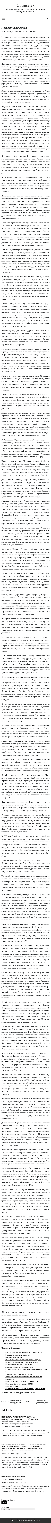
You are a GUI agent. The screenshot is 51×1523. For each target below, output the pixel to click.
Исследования (30, 1417)
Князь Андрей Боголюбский (11, 1479)
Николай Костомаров (28, 32)
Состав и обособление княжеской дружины (17, 1451)
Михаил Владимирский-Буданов (10, 1426)
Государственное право (9, 1417)
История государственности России (22, 1393)
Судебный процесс (7, 1421)
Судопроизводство (22, 1421)
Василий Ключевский (7, 1453)
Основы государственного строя (31, 1448)
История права (6, 1416)
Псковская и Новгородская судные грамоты (17, 1424)
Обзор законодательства (10, 1448)
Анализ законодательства (22, 1416)
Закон (21, 1417)
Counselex (25, 5)
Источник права (33, 1419)
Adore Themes (34, 1520)
